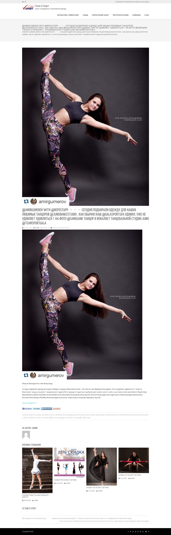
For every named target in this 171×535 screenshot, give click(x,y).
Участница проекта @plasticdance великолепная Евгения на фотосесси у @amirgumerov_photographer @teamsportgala (104, 521)
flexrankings (67, 415)
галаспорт (69, 417)
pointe (146, 415)
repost (25, 417)
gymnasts (85, 415)
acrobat (25, 415)
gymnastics (77, 415)
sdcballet (32, 417)
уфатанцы (86, 417)
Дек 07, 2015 (28, 228)
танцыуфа (78, 417)
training (57, 417)
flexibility (58, 415)
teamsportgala (47, 417)
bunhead (44, 415)
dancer (51, 415)
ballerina (32, 415)
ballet (38, 415)
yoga (62, 417)
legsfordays (100, 415)
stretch (39, 417)
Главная (25, 32)
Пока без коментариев (60, 228)
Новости (45, 228)
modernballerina (111, 415)
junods (92, 415)
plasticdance (134, 415)
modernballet (124, 415)
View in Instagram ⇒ (29, 403)
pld (141, 415)
